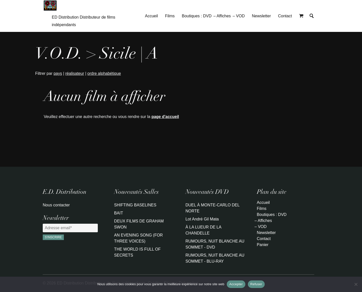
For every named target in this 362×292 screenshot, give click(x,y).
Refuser (256, 284)
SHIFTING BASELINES (135, 205)
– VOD (239, 16)
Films (170, 16)
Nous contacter (56, 205)
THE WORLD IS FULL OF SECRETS (137, 252)
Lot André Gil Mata (202, 219)
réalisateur (74, 73)
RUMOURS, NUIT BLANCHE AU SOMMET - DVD (215, 244)
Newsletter (261, 16)
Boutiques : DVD (196, 16)
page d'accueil (165, 116)
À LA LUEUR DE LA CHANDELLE (203, 230)
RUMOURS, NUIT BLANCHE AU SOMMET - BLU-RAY (215, 258)
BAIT (118, 213)
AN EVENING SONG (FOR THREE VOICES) (138, 238)
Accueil (151, 16)
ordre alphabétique (104, 73)
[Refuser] (355, 284)
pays (58, 73)
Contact (285, 16)
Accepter (236, 284)
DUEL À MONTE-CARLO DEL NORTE (213, 208)
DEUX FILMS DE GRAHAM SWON (139, 224)
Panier (262, 245)
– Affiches (222, 16)
